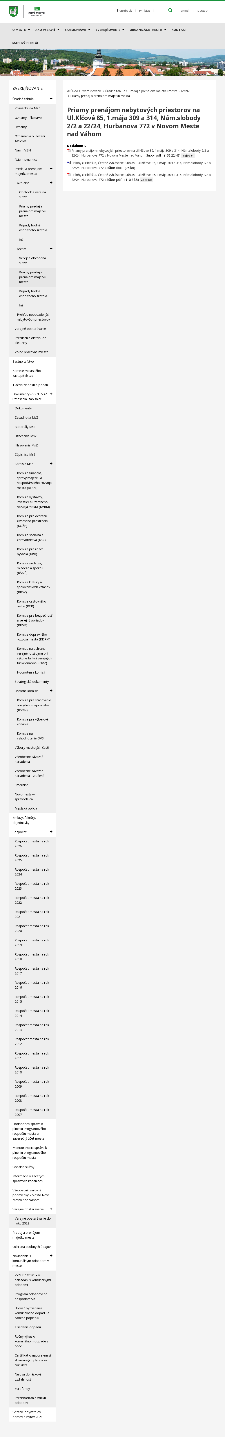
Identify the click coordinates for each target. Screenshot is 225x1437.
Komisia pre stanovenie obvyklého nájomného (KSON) (34, 705)
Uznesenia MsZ (26, 436)
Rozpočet (32, 832)
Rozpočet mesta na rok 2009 (32, 1083)
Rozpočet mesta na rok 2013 (32, 1027)
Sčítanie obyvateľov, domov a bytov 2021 (28, 1414)
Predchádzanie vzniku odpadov (30, 1400)
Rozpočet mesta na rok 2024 (32, 871)
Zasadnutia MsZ (26, 417)
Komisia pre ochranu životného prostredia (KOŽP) (32, 521)
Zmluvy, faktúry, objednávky (24, 820)
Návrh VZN (23, 150)
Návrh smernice (26, 159)
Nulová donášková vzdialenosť (28, 1376)
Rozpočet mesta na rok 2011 (32, 1055)
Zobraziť (188, 156)
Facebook (124, 11)
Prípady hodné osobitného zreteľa (33, 227)
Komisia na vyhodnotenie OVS (30, 735)
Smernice (21, 785)
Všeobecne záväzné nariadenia (29, 759)
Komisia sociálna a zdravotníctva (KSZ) (31, 537)
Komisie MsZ (33, 463)
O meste (19, 30)
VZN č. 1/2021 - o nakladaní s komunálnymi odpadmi (33, 1280)
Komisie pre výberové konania (33, 721)
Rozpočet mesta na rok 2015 (32, 999)
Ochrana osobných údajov (32, 1247)
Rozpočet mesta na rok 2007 (32, 1112)
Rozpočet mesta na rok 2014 (32, 1013)
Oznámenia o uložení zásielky (30, 138)
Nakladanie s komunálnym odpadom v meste (32, 1261)
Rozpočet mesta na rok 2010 (32, 1069)
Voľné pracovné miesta (31, 352)
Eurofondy (22, 1389)
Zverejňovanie (108, 30)
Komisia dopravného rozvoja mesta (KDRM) (33, 636)
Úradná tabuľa (32, 99)
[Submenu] (28, 29)
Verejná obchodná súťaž (32, 260)
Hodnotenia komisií (31, 672)
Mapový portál (25, 43)
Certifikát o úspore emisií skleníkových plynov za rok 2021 (33, 1360)
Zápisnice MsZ (25, 454)
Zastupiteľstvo (23, 361)
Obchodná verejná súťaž (32, 194)
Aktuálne (34, 183)
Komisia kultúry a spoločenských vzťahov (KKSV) (33, 587)
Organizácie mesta (146, 30)
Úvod (74, 91)
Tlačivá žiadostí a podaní (31, 385)
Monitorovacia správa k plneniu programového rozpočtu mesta (30, 1152)
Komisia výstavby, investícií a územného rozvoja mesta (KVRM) (33, 502)
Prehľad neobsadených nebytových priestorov (33, 316)
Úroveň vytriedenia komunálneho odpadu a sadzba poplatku (32, 1313)
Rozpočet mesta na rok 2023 (32, 885)
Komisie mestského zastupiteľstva (27, 373)
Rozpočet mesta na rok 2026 (32, 843)
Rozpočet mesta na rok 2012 (32, 1041)
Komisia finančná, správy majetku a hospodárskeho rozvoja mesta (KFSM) (34, 480)
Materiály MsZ (25, 427)
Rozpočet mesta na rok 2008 (32, 1098)
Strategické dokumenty (32, 681)
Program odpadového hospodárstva (31, 1296)
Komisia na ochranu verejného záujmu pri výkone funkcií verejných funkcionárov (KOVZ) (34, 655)
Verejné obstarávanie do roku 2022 (33, 1220)
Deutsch (203, 11)
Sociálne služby (23, 1167)
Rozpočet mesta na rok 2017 (32, 970)
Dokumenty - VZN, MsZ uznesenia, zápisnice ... (32, 396)
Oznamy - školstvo (28, 118)
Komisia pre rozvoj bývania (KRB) (30, 551)
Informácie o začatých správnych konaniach (29, 1178)
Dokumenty (23, 408)
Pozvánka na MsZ (27, 108)
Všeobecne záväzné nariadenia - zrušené (29, 773)
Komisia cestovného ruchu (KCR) (31, 603)
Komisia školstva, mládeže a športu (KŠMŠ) (30, 568)
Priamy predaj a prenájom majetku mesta (32, 211)
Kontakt (179, 30)
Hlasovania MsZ (26, 445)
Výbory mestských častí (32, 747)
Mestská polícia (26, 808)
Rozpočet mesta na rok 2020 (32, 928)
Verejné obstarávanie (30, 329)
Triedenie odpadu (28, 1327)
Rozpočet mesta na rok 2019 (32, 942)
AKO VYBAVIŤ (45, 30)
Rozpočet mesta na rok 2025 (32, 857)
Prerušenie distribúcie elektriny (30, 340)
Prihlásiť (144, 11)
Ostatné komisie (33, 691)
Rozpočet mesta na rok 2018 (32, 956)
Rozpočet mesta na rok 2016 (32, 984)
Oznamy (21, 127)
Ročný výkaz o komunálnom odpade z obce (31, 1341)
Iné (21, 239)
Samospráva (75, 30)
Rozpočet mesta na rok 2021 (32, 914)
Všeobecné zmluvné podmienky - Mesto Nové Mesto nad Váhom (31, 1195)
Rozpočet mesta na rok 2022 (32, 900)
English (185, 11)
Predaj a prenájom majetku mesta (33, 171)
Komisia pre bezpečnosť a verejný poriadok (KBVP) (34, 620)
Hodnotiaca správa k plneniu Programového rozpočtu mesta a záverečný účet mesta (29, 1131)
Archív (34, 248)
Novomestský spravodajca (25, 796)
